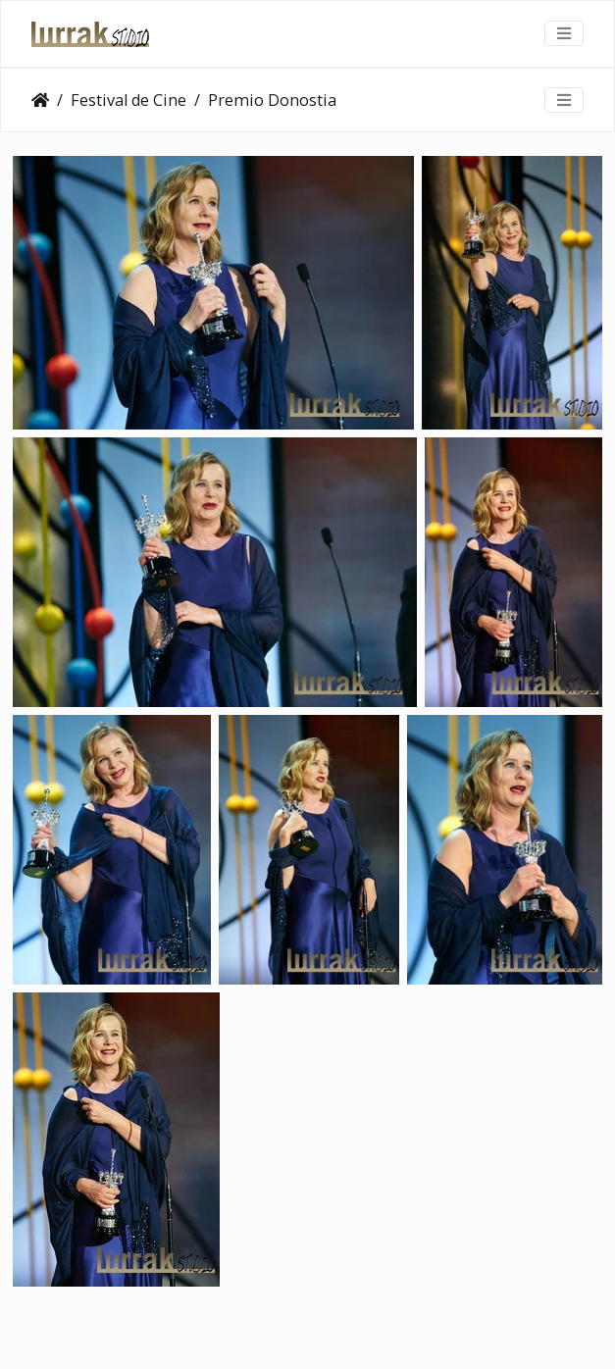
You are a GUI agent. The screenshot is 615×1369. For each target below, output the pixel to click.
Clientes (40, 100)
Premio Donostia (272, 100)
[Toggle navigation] (564, 33)
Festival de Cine (128, 100)
